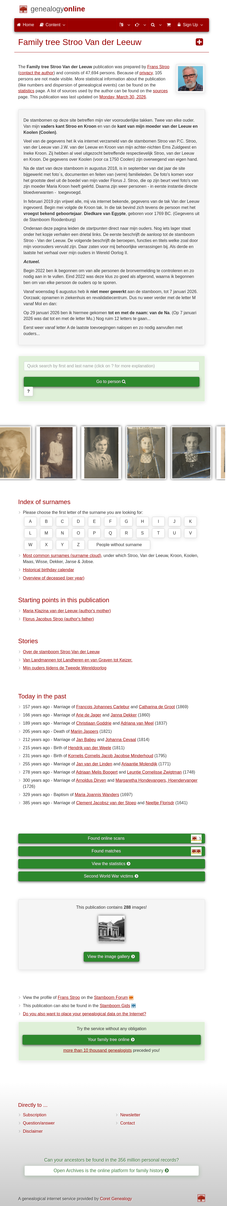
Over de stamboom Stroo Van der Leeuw (61, 652)
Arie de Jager (88, 715)
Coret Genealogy (116, 1198)
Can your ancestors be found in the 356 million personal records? (111, 1160)
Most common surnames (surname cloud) (62, 555)
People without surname (119, 544)
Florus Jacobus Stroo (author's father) (58, 619)
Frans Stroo (158, 67)
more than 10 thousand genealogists (97, 1050)
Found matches (147, 851)
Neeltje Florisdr (160, 803)
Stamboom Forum (111, 997)
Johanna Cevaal (120, 739)
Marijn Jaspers (84, 731)
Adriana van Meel (137, 723)
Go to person (111, 381)
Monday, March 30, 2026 (122, 97)
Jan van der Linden (94, 764)
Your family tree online (111, 1039)
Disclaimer (33, 1131)
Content (52, 24)
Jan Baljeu (86, 739)
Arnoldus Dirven (91, 780)
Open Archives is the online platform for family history (111, 1170)
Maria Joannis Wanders (97, 794)
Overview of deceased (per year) (53, 578)
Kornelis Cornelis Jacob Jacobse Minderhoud (110, 755)
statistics (26, 91)
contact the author (37, 73)
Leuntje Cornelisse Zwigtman (154, 772)
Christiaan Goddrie (94, 723)
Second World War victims (111, 876)
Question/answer (39, 1123)
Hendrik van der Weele (89, 748)
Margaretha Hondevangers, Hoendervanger (156, 780)
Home (25, 24)
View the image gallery (111, 956)
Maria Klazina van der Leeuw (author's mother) (67, 611)
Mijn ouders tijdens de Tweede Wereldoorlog (64, 668)
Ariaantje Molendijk (139, 764)
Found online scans (145, 838)
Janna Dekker (123, 715)
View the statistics (111, 863)
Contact (127, 1123)
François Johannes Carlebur (103, 707)
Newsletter (130, 1115)
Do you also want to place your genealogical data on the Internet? (84, 1014)
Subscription (34, 1115)
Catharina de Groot (157, 707)
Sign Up (189, 24)
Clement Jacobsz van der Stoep (106, 803)
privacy (146, 73)
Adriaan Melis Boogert (97, 772)
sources (160, 91)
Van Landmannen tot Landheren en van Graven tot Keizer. (77, 660)
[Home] (58, 10)
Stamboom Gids (115, 1005)
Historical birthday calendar (48, 570)
